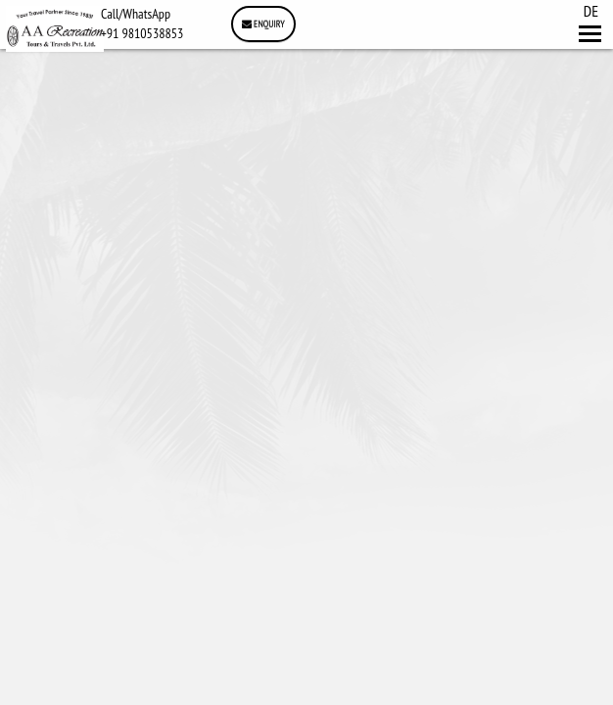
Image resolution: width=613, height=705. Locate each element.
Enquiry (263, 24)
